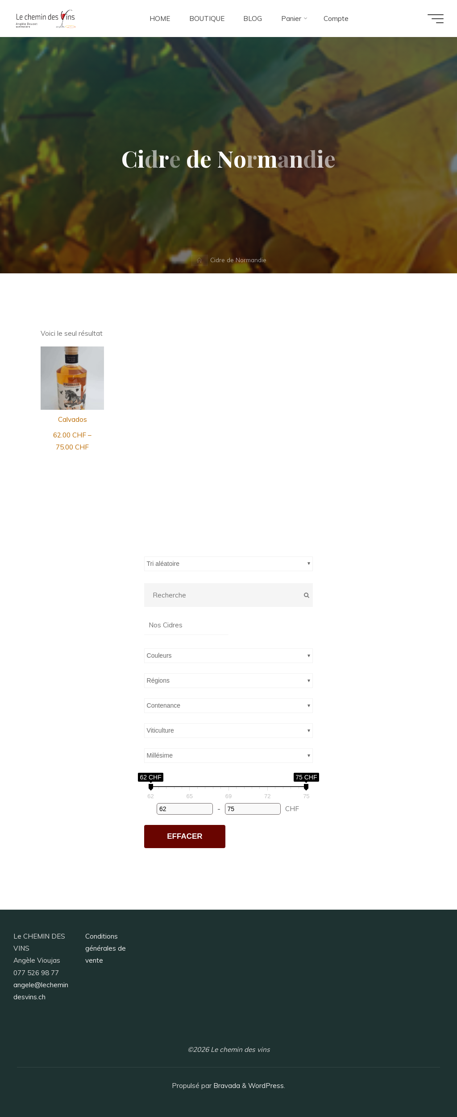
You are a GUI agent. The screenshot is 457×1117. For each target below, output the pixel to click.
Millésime (160, 755)
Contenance (164, 705)
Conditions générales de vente (105, 948)
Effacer (184, 836)
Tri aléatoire (163, 563)
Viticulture (160, 730)
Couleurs (159, 655)
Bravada (226, 1085)
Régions (158, 680)
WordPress (266, 1085)
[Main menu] (436, 18)
